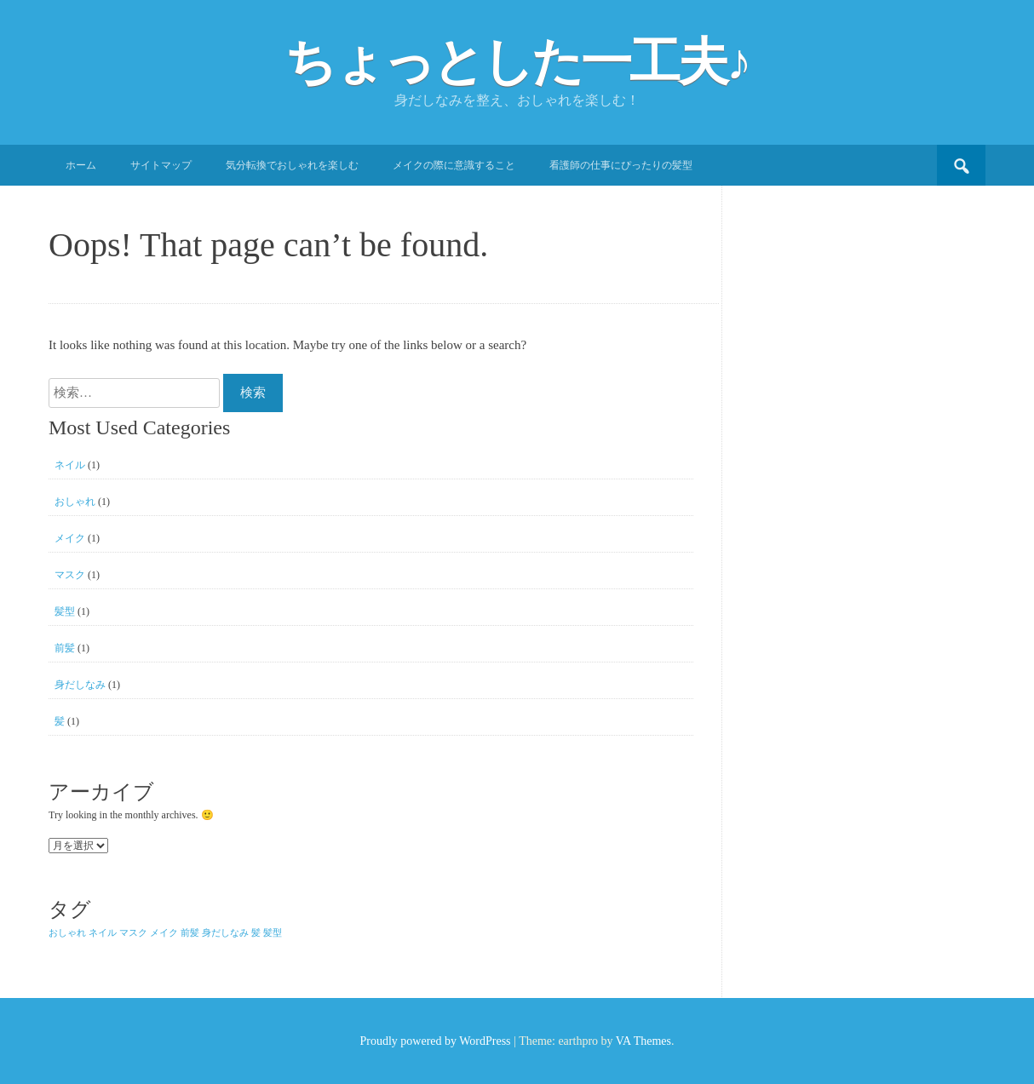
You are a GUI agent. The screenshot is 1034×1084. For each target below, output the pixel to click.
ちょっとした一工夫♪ (517, 62)
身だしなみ (80, 685)
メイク (70, 538)
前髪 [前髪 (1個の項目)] (190, 933)
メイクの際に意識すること (454, 165)
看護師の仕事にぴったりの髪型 (620, 165)
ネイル (70, 465)
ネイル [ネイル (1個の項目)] (103, 933)
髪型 (65, 611)
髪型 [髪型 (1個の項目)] (272, 933)
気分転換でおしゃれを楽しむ (292, 165)
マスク (70, 575)
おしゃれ (75, 502)
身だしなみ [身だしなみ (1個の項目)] (225, 933)
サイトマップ (161, 165)
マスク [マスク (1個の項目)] (133, 933)
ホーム (81, 165)
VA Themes (643, 1041)
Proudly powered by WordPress (434, 1041)
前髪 (65, 648)
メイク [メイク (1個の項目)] (164, 933)
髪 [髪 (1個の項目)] (256, 933)
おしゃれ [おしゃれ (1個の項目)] (67, 933)
